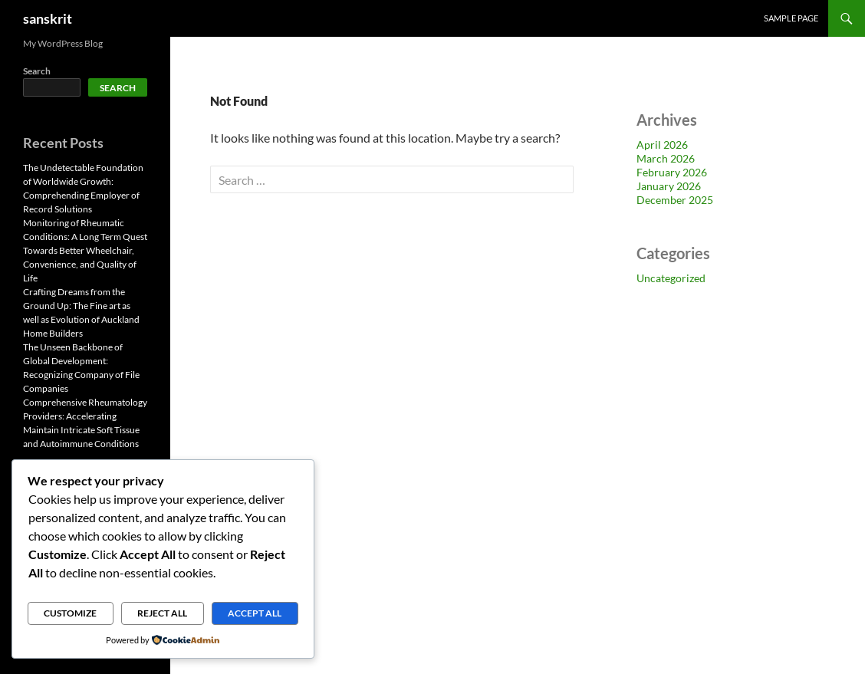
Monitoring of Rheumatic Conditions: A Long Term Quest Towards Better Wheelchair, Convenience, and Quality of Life (85, 250)
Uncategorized (670, 277)
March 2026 (665, 158)
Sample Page (791, 18)
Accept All (254, 613)
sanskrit (47, 18)
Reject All (162, 613)
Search (37, 71)
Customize (70, 613)
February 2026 (671, 172)
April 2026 (662, 144)
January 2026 (668, 185)
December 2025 (674, 199)
